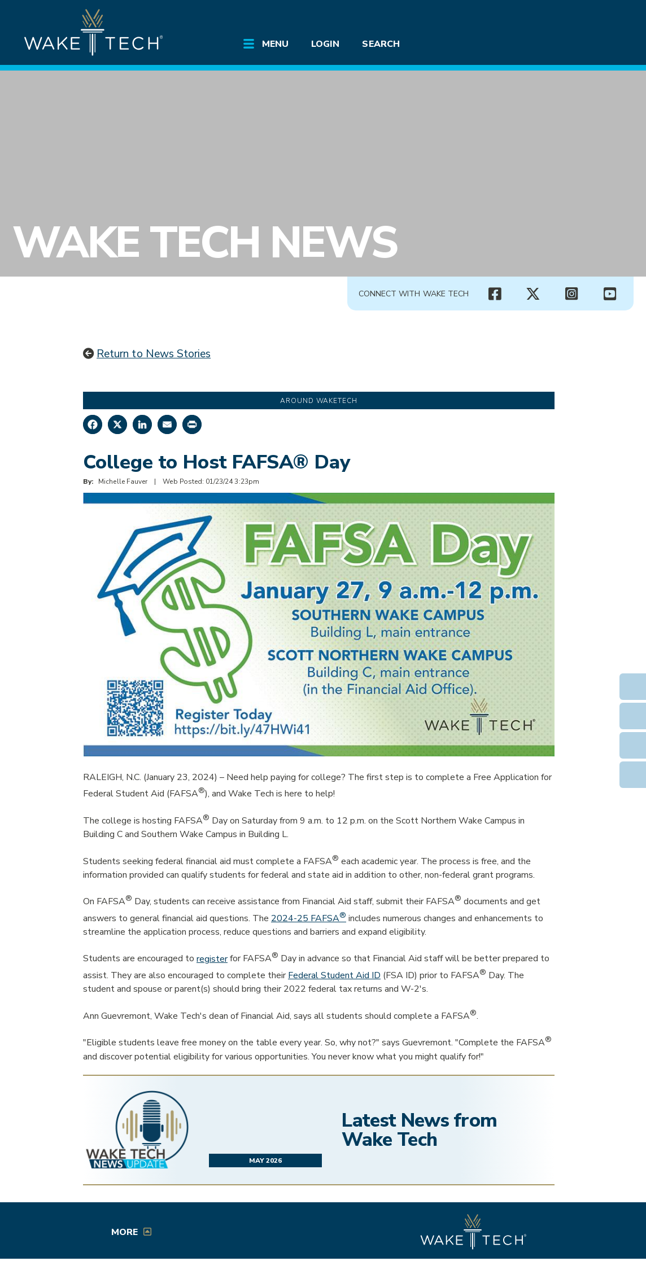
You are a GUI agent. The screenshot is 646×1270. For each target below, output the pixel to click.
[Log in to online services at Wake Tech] (600, 18)
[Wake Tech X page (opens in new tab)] (533, 294)
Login (325, 44)
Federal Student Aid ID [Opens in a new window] (334, 975)
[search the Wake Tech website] (568, 18)
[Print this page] (192, 424)
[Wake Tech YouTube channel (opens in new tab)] (609, 294)
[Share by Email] (167, 424)
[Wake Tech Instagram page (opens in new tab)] (571, 294)
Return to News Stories (154, 354)
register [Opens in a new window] (212, 959)
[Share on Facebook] (92, 424)
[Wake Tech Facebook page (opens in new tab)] (494, 294)
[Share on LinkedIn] (142, 424)
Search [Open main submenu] (380, 44)
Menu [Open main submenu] (275, 44)
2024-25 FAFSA (308, 918)
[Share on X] (117, 424)
